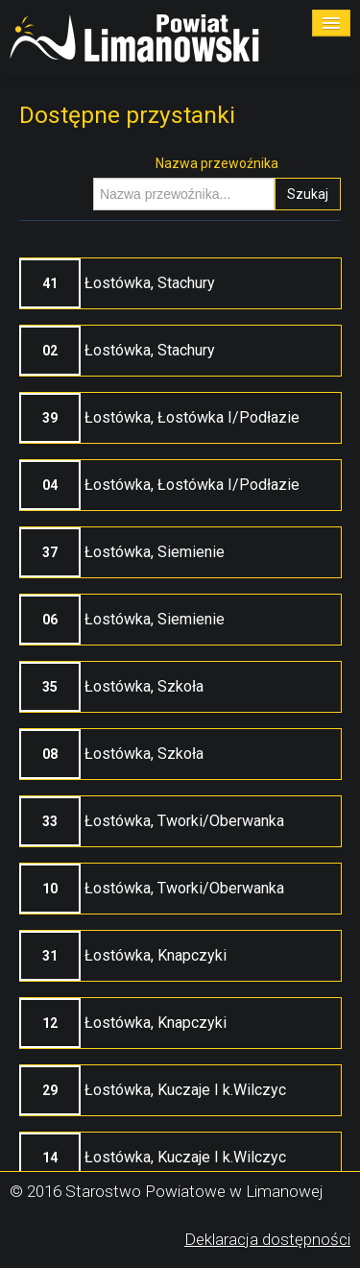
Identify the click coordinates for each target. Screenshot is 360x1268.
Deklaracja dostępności (267, 1239)
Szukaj (307, 194)
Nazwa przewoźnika (217, 163)
